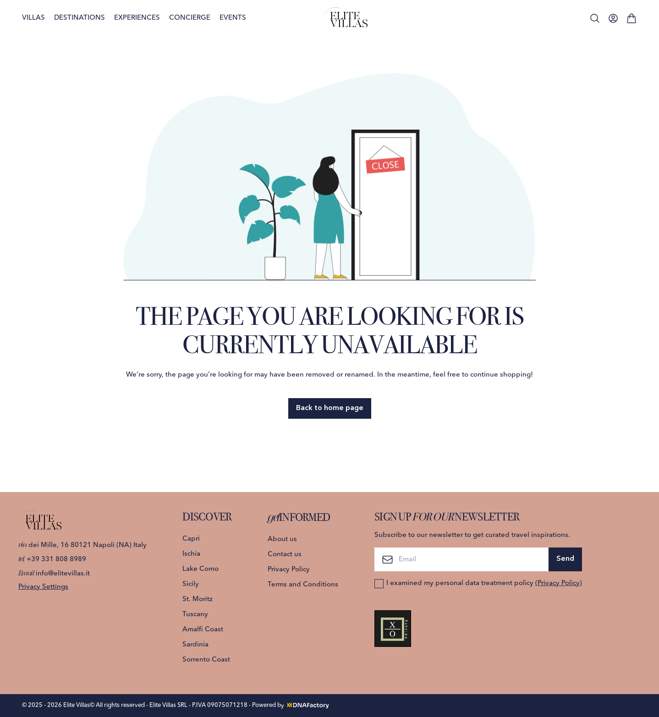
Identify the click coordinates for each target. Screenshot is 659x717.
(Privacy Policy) (558, 583)
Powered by (291, 705)
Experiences (137, 18)
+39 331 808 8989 (52, 559)
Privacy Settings (43, 587)
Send (565, 559)
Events (233, 18)
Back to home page (329, 408)
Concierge (189, 18)
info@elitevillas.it (54, 573)
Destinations (79, 18)
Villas (33, 18)
